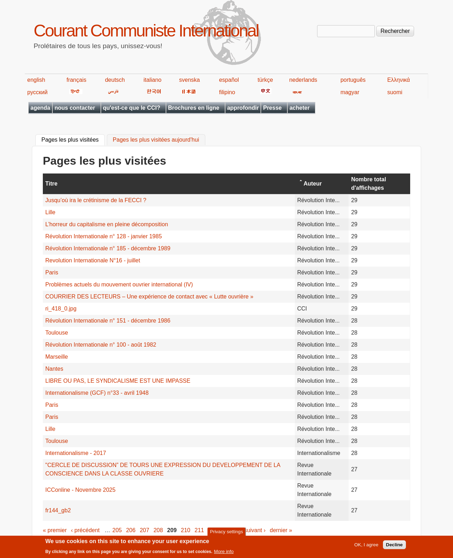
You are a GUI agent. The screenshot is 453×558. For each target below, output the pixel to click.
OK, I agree (366, 547)
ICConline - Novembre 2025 (80, 490)
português (353, 80)
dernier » (281, 530)
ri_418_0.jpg (60, 309)
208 (158, 530)
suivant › (254, 530)
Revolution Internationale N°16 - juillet (92, 260)
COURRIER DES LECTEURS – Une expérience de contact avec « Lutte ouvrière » (149, 297)
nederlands (303, 80)
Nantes (54, 369)
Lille (50, 212)
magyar (349, 92)
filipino (227, 92)
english (36, 80)
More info (224, 553)
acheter (299, 108)
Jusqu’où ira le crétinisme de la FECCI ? (95, 200)
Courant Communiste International (146, 30)
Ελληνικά (398, 80)
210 (185, 530)
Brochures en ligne (193, 108)
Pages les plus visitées (73, 139)
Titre (51, 184)
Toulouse (56, 333)
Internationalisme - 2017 (75, 453)
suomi (394, 92)
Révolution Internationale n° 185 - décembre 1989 (107, 248)
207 (144, 530)
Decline (394, 547)
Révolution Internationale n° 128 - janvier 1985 (103, 236)
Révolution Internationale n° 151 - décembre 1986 (107, 321)
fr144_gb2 (58, 510)
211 (199, 530)
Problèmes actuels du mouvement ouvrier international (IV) (119, 284)
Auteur (313, 184)
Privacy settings (226, 533)
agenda (40, 108)
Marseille (56, 357)
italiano (153, 80)
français (76, 80)
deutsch (115, 80)
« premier (55, 530)
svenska (189, 80)
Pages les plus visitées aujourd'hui (156, 140)
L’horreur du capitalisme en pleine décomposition (106, 224)
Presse (272, 108)
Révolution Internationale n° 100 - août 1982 (100, 345)
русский (37, 92)
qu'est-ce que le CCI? (131, 108)
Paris (51, 272)
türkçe (265, 80)
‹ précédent (85, 530)
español (229, 80)
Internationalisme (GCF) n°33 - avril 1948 (97, 393)
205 (117, 530)
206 (131, 530)
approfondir (243, 108)
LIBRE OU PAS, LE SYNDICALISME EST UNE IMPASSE (117, 381)
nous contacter (75, 108)
